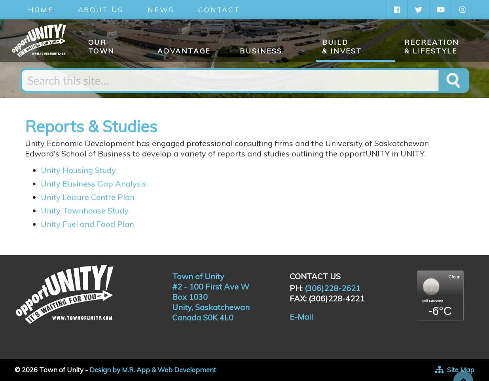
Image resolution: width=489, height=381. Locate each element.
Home (41, 9)
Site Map (460, 370)
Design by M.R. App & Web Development (152, 370)
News (161, 9)
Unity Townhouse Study (85, 210)
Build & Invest (342, 46)
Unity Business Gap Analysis (94, 184)
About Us (101, 9)
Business (261, 51)
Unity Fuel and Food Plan (88, 224)
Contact (219, 9)
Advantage (183, 51)
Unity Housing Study (78, 170)
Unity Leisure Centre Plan (88, 197)
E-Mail (301, 317)
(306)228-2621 (332, 288)
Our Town (101, 46)
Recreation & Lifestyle (431, 46)
